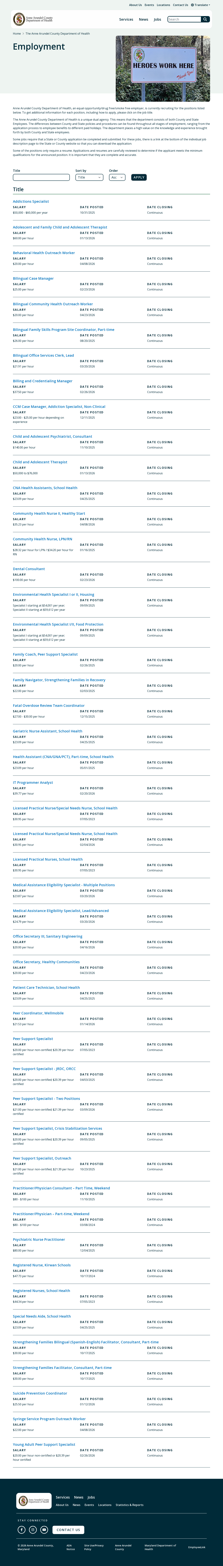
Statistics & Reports (129, 1505)
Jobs (157, 19)
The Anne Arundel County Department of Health (57, 33)
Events (149, 5)
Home (17, 33)
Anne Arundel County (123, 1547)
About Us (135, 5)
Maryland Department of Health (160, 1547)
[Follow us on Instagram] (33, 1530)
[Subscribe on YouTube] (44, 1530)
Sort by (80, 170)
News (143, 19)
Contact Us (180, 5)
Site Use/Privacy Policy (94, 1547)
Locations (163, 5)
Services (126, 19)
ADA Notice (71, 1547)
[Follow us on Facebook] (21, 1530)
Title (16, 170)
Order (113, 170)
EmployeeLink (196, 1547)
